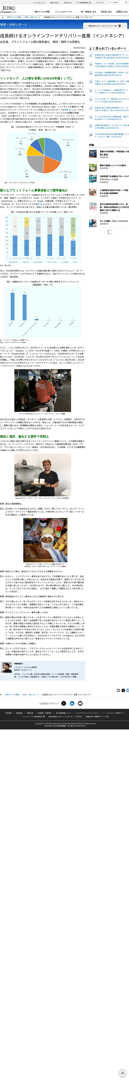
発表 (67, 109)
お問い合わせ (54, 3)
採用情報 (9, 713)
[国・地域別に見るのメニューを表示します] (89, 11)
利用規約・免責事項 (44, 713)
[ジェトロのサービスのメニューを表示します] (64, 11)
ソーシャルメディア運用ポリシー (114, 713)
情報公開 (30, 713)
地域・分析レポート (33, 17)
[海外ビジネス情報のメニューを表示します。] (43, 11)
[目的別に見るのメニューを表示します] (107, 11)
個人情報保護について (63, 713)
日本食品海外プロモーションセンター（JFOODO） (65, 716)
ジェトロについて (39, 3)
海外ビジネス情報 (14, 17)
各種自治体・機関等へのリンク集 (97, 716)
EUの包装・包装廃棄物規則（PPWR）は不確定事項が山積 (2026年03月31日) (111, 73)
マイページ (100, 3)
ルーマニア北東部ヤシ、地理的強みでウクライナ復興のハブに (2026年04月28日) (111, 91)
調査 (39, 203)
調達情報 (19, 713)
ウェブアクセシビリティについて (87, 713)
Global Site (67, 3)
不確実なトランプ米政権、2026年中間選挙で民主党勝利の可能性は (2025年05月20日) (112, 65)
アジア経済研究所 (83, 3)
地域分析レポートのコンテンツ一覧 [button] (104, 26)
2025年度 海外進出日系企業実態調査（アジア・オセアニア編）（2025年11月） (112, 135)
